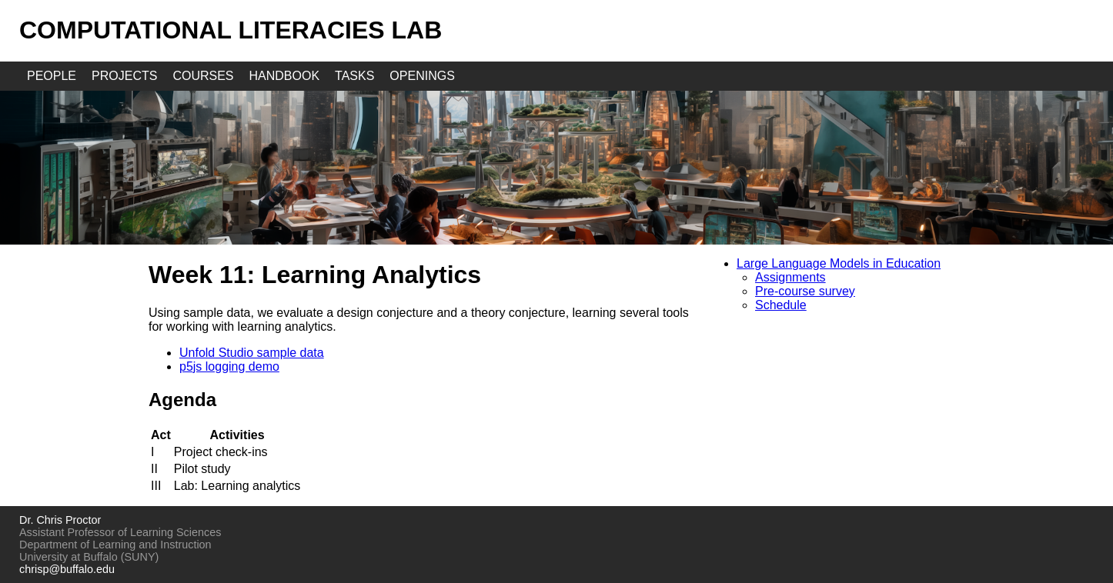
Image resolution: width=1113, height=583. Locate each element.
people (51, 75)
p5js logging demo (229, 366)
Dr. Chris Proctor (60, 520)
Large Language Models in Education (839, 263)
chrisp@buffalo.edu (67, 569)
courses (202, 75)
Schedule (781, 304)
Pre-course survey (805, 291)
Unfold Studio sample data (251, 352)
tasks (354, 75)
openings (421, 75)
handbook (284, 75)
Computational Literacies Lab (230, 30)
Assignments (790, 277)
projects (124, 75)
